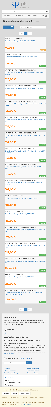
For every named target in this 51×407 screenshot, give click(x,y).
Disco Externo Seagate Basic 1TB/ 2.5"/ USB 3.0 (20, 41)
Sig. (30, 33)
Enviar (28, 363)
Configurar (6, 393)
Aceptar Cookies (24, 393)
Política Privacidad (10, 371)
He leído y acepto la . (19, 358)
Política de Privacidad (9, 353)
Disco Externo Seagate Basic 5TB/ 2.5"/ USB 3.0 (20, 277)
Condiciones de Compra (12, 373)
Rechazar (14, 393)
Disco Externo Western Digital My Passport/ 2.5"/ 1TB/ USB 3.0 (24, 88)
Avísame (42, 50)
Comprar (42, 66)
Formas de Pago (32, 373)
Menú (7, 16)
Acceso (19, 16)
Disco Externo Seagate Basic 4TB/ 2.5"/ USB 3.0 (20, 214)
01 (25, 33)
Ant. (21, 33)
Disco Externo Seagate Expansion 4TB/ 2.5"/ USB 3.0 (21, 198)
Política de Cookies (25, 404)
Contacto (32, 16)
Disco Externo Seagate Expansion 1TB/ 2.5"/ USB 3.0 (21, 56)
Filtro (9, 27)
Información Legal (33, 369)
